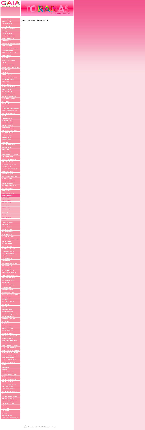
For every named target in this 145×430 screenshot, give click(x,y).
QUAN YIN (5, 72)
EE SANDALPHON (7, 178)
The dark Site (5, 410)
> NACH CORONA (7, 45)
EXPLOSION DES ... (7, 137)
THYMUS (4, 31)
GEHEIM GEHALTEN (7, 156)
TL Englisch (5, 408)
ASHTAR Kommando (7, 50)
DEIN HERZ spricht (7, 309)
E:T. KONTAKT (6, 101)
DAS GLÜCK (5, 149)
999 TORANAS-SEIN (7, 386)
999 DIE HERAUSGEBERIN (9, 379)
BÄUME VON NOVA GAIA (9, 159)
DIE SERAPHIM (6, 103)
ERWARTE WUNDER (7, 183)
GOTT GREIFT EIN (7, 135)
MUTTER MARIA (6, 55)
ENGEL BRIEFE (6, 84)
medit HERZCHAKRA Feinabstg (10, 350)
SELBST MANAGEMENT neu (9, 48)
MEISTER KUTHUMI (7, 125)
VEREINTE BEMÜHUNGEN (9, 86)
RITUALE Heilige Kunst (8, 60)
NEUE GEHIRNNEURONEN (9, 272)
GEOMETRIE (5, 282)
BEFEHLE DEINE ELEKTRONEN (10, 67)
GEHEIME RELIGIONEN (8, 144)
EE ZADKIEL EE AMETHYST (9, 111)
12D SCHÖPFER (6, 26)
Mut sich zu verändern (7, 210)
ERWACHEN (5, 321)
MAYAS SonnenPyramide (9, 376)
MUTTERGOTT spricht (8, 127)
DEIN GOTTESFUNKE (8, 193)
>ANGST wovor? (6, 190)
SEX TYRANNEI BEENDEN (9, 253)
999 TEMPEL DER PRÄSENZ (9, 396)
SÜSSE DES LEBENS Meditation (10, 108)
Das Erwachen (5, 205)
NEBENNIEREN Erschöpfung (10, 154)
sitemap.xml (5, 405)
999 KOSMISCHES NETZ (8, 403)
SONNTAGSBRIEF (7, 23)
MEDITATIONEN (6, 140)
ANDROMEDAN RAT (7, 33)
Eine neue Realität (6, 202)
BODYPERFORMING (7, 289)
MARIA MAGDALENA (7, 132)
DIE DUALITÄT (6, 299)
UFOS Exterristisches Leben (9, 52)
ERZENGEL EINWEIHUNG (9, 164)
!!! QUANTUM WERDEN (8, 98)
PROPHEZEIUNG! (7, 234)
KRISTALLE (5, 364)
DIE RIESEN (5, 304)
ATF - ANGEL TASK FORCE (9, 130)
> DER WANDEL (6, 260)
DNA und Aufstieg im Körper (9, 314)
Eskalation (4, 219)
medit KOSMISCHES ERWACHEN (11, 355)
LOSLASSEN (5, 367)
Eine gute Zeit (5, 197)
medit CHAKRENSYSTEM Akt (10, 345)
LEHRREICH (5, 106)
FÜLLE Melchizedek (7, 188)
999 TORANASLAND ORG (9, 384)
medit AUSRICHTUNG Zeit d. (9, 340)
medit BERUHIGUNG (7, 343)
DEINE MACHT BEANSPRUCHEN (11, 43)
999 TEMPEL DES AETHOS (9, 401)
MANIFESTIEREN (6, 147)
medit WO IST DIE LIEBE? (9, 359)
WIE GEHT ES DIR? (7, 231)
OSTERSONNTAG (7, 415)
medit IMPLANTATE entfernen (10, 352)
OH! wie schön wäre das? (9, 96)
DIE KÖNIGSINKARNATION (9, 176)
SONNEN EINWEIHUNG (8, 94)
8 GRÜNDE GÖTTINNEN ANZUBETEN (8, 278)
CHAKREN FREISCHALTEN (9, 77)
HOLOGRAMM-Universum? (9, 335)
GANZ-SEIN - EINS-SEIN (8, 326)
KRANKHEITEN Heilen (8, 280)
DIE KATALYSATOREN (8, 301)
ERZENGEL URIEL (7, 229)
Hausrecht (23, 425)
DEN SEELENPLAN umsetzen (10, 294)
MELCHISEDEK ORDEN (8, 65)
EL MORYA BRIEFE (7, 243)
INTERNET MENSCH (7, 338)
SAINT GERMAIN (6, 40)
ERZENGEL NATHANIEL (8, 318)
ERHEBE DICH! (6, 57)
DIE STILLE (5, 306)
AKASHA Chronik (7, 287)
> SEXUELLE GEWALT (8, 251)
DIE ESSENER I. (6, 297)
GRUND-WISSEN (6, 268)
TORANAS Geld (6, 152)
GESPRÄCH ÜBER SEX (8, 113)
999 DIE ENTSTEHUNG (8, 381)
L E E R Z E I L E (6, 21)
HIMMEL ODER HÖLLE (8, 330)
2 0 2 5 (4, 62)
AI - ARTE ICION (6, 166)
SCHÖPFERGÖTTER (7, 173)
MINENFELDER (6, 224)
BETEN (4, 115)
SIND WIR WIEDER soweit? (9, 374)
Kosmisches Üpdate (6, 214)
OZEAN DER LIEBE (7, 222)
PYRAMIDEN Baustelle (8, 372)
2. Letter (4, 413)
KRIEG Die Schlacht (7, 195)
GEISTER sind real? (7, 328)
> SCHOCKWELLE (7, 258)
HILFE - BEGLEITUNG (8, 246)
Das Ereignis (5, 212)
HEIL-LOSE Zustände (8, 333)
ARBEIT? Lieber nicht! (8, 285)
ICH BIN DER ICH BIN (8, 270)
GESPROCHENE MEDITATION (10, 418)
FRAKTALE (5, 323)
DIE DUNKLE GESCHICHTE (9, 391)
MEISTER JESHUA (7, 74)
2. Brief (4, 393)
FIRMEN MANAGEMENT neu (9, 263)
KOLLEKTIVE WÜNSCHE (9, 362)
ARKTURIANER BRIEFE (8, 36)
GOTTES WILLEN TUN (8, 38)
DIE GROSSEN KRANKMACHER (10, 239)
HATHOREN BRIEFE (7, 123)
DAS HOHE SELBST (7, 161)
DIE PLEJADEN (6, 69)
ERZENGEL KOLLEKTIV (8, 248)
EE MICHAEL (5, 81)
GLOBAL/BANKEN (7, 265)
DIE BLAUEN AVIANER (8, 79)
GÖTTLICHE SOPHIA (7, 171)
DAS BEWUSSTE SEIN (8, 292)
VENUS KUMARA (6, 227)
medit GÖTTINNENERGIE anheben (9, 348)
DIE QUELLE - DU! (7, 91)
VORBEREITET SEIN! (8, 236)
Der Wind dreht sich (6, 217)
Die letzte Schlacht (6, 200)
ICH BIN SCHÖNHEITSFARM (9, 169)
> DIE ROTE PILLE (7, 256)
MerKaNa (4, 369)
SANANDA (5, 142)
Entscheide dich (6, 207)
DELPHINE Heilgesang (8, 316)
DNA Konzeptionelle (7, 311)
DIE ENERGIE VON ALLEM (9, 185)
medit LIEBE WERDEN (8, 357)
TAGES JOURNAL (7, 19)
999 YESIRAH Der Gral (8, 398)
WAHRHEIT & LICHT (7, 120)
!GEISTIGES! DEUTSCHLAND (10, 275)
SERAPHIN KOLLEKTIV (8, 181)
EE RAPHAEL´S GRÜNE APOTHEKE (8, 29)
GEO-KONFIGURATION (8, 389)
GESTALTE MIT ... (7, 118)
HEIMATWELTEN (6, 89)
